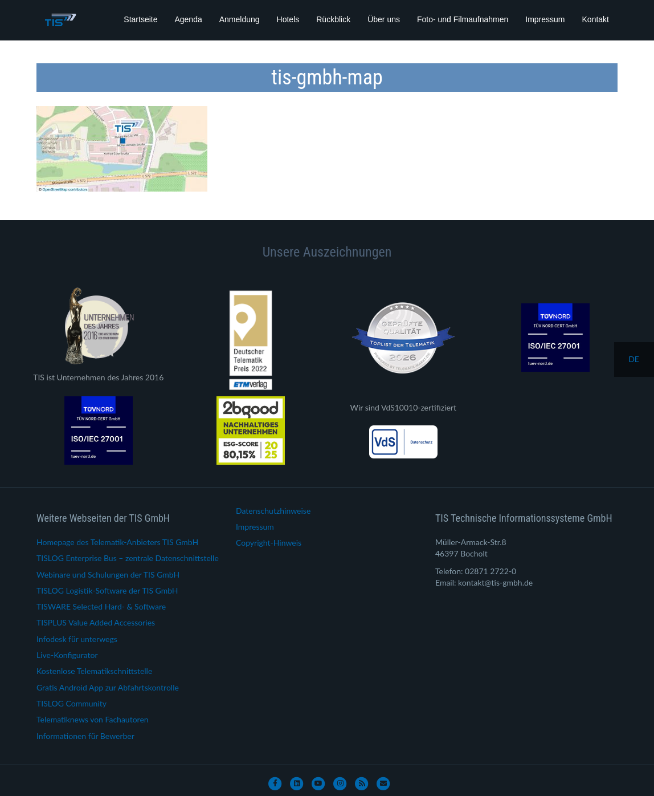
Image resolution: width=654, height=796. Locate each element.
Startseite (140, 19)
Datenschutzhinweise (273, 510)
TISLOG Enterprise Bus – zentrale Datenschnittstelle (127, 558)
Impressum (545, 19)
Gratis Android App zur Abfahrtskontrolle (107, 687)
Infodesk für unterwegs (76, 639)
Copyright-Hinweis (268, 542)
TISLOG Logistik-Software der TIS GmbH (107, 590)
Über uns (383, 19)
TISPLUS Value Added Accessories (95, 622)
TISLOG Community (71, 703)
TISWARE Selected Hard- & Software (101, 606)
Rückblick (333, 19)
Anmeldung (239, 19)
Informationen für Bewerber (85, 736)
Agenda (188, 19)
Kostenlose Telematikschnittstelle (94, 671)
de (633, 359)
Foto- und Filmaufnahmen (462, 19)
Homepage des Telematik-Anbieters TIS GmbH (117, 542)
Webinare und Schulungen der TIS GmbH (107, 574)
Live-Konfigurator (67, 655)
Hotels (288, 19)
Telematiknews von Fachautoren (92, 719)
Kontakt (595, 19)
